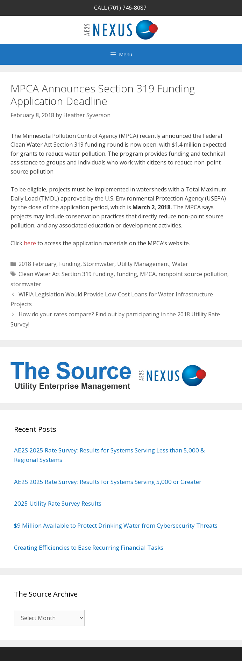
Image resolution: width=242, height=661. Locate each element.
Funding (69, 264)
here (30, 243)
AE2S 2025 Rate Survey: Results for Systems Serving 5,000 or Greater (108, 482)
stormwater (25, 284)
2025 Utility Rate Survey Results (58, 503)
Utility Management (143, 264)
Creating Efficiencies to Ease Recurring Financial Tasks (88, 547)
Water (180, 264)
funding (126, 274)
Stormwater (98, 264)
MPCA (148, 274)
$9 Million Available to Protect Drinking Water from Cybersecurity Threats (116, 525)
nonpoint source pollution (192, 274)
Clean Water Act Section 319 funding (66, 274)
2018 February (37, 264)
